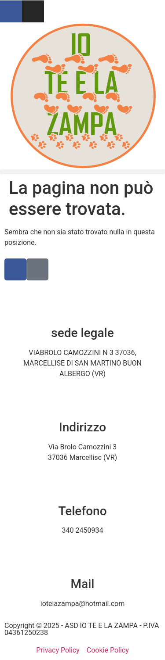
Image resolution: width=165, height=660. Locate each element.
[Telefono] (83, 483)
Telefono (82, 511)
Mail (83, 584)
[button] (82, 171)
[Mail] (83, 556)
